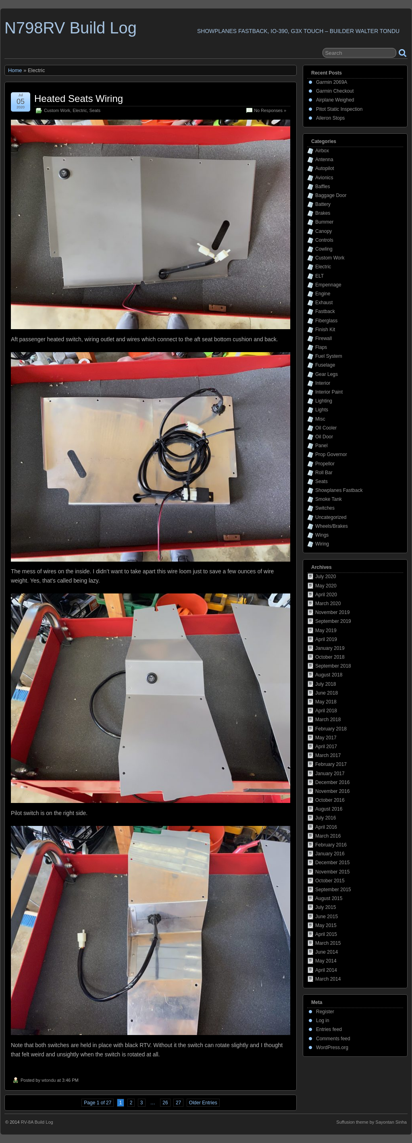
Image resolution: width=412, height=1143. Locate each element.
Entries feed (329, 1029)
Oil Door (324, 437)
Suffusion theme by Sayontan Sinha (371, 1122)
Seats (95, 110)
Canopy (323, 231)
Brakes (322, 213)
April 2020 (326, 594)
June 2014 (326, 952)
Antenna (324, 159)
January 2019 (330, 648)
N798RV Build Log (70, 28)
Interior (322, 383)
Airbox (322, 151)
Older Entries (203, 1103)
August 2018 (328, 675)
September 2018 (333, 666)
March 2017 (328, 755)
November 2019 (332, 612)
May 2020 (326, 586)
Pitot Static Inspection (339, 109)
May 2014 (326, 961)
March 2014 (328, 979)
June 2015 (326, 916)
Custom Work (57, 110)
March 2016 (328, 836)
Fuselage (325, 365)
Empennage (328, 285)
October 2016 (330, 800)
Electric (80, 110)
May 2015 (326, 925)
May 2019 (326, 630)
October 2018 (330, 657)
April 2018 (326, 711)
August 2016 (328, 809)
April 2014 (326, 970)
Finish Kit (325, 329)
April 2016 (326, 827)
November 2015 (332, 872)
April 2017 (326, 746)
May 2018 (326, 702)
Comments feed (333, 1038)
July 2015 (325, 907)
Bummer (324, 222)
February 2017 (331, 764)
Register (325, 1011)
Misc (320, 419)
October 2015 (330, 881)
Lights (321, 410)
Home (15, 70)
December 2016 (332, 782)
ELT (319, 276)
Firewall (323, 338)
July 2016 (325, 818)
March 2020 (328, 603)
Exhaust (324, 302)
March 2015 (328, 943)
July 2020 (325, 576)
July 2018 (325, 684)
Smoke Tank (328, 499)
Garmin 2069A (331, 82)
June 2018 (326, 693)
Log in (322, 1020)
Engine (322, 294)
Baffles (322, 186)
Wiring (322, 544)
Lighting (323, 401)
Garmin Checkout (335, 91)
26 (165, 1103)
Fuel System (328, 356)
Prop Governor (331, 454)
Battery (323, 204)
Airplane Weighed (335, 100)
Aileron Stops (330, 118)
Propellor (325, 464)
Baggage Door (330, 195)
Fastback (325, 311)
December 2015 (332, 862)
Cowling (324, 249)
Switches (325, 508)
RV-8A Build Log (37, 1122)
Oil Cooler (326, 428)
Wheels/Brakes (331, 526)
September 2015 (333, 889)
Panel (321, 445)
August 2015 (328, 898)
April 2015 (326, 934)
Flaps (321, 347)
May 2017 (326, 738)
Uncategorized (330, 517)
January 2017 (330, 773)
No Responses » (270, 110)
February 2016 (331, 845)
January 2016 (330, 854)
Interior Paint (329, 392)
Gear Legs (326, 374)
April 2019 (326, 639)
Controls (324, 240)
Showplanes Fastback (338, 490)
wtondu (49, 1080)
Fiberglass (326, 321)
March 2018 (328, 719)
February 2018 (331, 729)
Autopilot (324, 168)
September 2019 (333, 621)
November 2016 (332, 791)
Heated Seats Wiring (78, 98)
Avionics (324, 177)
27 (178, 1103)
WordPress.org (332, 1047)
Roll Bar (324, 472)
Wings (322, 535)
